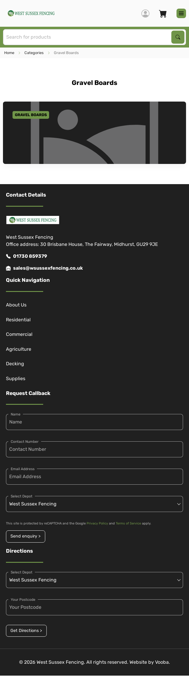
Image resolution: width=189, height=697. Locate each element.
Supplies (15, 378)
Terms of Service (128, 523)
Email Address (23, 469)
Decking (15, 363)
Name (16, 414)
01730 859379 (26, 256)
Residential (18, 320)
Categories (34, 52)
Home (9, 52)
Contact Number (25, 442)
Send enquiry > (25, 536)
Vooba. (162, 662)
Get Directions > (26, 630)
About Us (16, 305)
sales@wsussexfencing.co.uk (44, 268)
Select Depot (21, 496)
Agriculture (18, 349)
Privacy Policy (97, 523)
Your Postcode (23, 600)
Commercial (19, 334)
